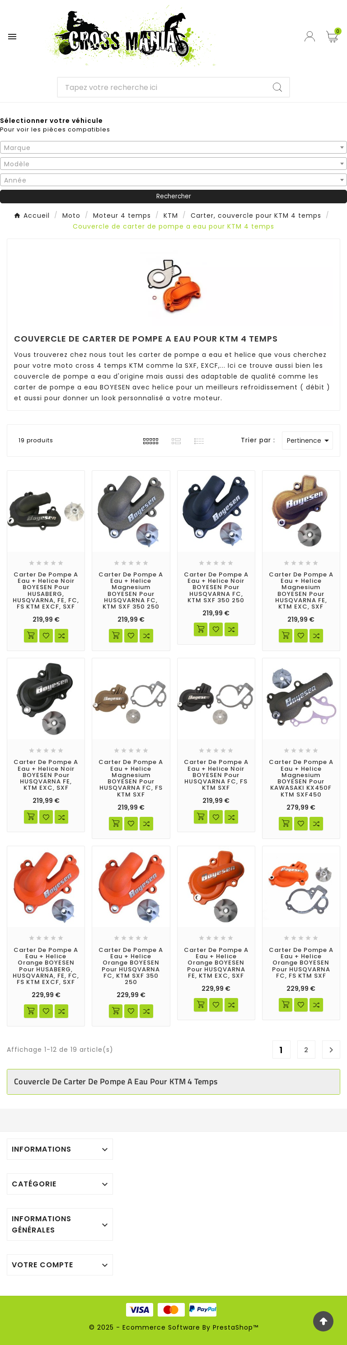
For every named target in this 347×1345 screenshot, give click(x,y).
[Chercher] (162, 87)
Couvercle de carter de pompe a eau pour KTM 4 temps (115, 1081)
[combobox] (173, 147)
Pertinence (309, 440)
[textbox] (173, 147)
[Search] (277, 87)
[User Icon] (311, 36)
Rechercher (173, 196)
